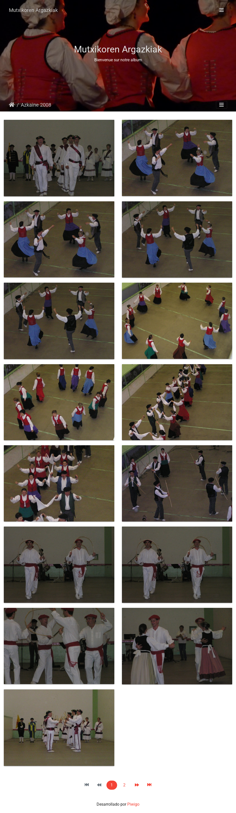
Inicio (12, 105)
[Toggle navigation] (221, 10)
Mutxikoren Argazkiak (33, 10)
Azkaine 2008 (36, 105)
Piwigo (133, 804)
